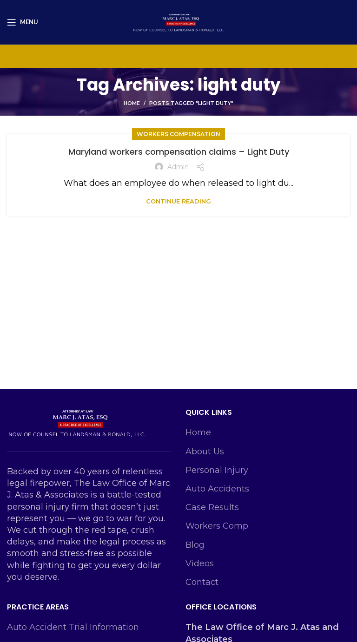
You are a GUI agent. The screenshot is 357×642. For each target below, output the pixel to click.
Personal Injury (216, 470)
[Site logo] (178, 21)
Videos (199, 563)
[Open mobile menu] (22, 22)
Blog (195, 545)
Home (132, 103)
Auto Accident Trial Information (73, 627)
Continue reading (178, 201)
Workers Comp (216, 526)
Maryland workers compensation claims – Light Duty (178, 151)
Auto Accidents (217, 489)
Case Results (212, 507)
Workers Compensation (178, 134)
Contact (201, 582)
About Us (204, 451)
